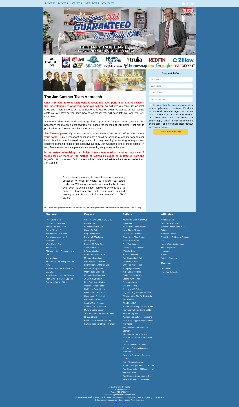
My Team (50, 241)
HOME (49, 3)
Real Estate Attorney (170, 223)
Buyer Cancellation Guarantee (97, 320)
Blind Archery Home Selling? (135, 334)
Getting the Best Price (132, 275)
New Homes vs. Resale (94, 261)
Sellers (76, 3)
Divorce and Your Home (133, 247)
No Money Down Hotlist (94, 289)
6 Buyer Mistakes (91, 251)
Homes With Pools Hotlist (95, 296)
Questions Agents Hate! (56, 237)
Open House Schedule (94, 272)
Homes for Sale (91, 230)
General (51, 214)
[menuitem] (49, 3)
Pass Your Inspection (132, 244)
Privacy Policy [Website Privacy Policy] (160, 127)
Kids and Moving (130, 286)
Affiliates (92, 3)
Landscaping (166, 251)
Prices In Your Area (131, 241)
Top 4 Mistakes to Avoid (133, 362)
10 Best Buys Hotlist (93, 279)
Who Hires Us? (129, 303)
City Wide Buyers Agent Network (137, 292)
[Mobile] (171, 99)
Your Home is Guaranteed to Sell (137, 376)
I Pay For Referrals (169, 272)
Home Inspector (168, 247)
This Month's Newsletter (56, 234)
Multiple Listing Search (94, 310)
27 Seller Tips (129, 251)
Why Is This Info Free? (56, 227)
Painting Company (169, 258)
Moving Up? (89, 241)
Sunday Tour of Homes (94, 303)
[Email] (171, 92)
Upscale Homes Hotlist (94, 286)
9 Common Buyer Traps (94, 254)
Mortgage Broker (168, 234)
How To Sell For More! (132, 234)
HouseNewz (51, 247)
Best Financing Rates (93, 268)
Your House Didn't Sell (132, 258)
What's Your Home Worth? (134, 227)
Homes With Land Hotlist (95, 292)
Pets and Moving (130, 282)
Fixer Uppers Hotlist (93, 299)
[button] (170, 131)
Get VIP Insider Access (56, 230)
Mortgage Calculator (93, 258)
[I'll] (55, 223)
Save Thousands (91, 247)
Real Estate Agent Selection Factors (138, 365)
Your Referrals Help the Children (60, 275)
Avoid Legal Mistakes (132, 272)
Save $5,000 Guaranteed (95, 306)
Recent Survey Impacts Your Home (138, 306)
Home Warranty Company (172, 244)
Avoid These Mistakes (132, 230)
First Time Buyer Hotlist (94, 282)
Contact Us (166, 268)
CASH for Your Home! (132, 265)
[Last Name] (171, 85)
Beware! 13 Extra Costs (94, 244)
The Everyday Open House (134, 344)
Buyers (63, 3)
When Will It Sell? (130, 261)
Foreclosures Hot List (93, 227)
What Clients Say (53, 244)
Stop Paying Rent (92, 234)
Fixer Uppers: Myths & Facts (96, 265)
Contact (108, 3)
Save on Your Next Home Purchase (99, 324)
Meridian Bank (167, 220)
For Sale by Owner (131, 254)
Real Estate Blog (53, 220)
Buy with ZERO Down (93, 237)
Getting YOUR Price (131, 279)
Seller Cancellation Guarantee (136, 379)
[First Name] (171, 79)
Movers (164, 254)
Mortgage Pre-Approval (94, 275)
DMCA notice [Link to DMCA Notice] (119, 402)
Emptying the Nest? (131, 268)
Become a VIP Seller (132, 289)
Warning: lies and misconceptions (137, 317)
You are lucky (52, 258)
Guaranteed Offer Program (134, 237)
